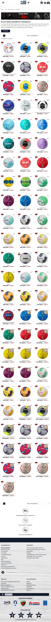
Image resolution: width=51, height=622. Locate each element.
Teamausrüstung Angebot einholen (35, 547)
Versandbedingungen (6, 554)
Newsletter (3, 583)
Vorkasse (29, 590)
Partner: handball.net (6, 585)
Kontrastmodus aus (12, 572)
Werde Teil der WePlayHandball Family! (10, 581)
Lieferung (3, 556)
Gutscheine (3, 553)
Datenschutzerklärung (6, 563)
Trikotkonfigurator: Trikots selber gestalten (36, 554)
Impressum (3, 564)
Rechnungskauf (30, 588)
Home (2, 9)
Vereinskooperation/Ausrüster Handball (36, 549)
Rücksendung (4, 558)
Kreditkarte (29, 586)
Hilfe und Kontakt (5, 549)
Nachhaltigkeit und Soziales (7, 590)
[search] (25, 6)
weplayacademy (5, 588)
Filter (5, 31)
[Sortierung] (38, 36)
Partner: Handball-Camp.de (7, 586)
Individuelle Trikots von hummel (34, 556)
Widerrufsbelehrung (6, 561)
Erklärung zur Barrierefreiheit (8, 566)
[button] (3, 2)
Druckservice (30, 551)
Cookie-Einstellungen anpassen (8, 568)
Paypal (28, 581)
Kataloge (29, 553)
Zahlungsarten (4, 551)
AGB (2, 559)
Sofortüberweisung (31, 585)
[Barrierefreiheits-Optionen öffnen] (3, 572)
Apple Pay (29, 583)
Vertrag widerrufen (5, 547)
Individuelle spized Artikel (33, 558)
